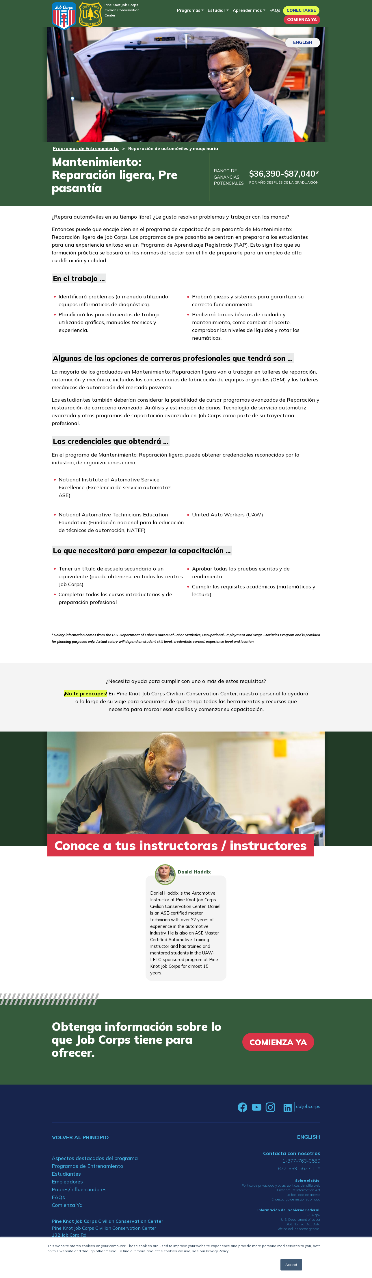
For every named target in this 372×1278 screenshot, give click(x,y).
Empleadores (67, 1181)
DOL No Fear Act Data (302, 1224)
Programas (188, 10)
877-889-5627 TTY (299, 1168)
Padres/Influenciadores (79, 1189)
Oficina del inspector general (298, 1229)
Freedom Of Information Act (298, 1190)
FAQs (274, 10)
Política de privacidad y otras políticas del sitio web (281, 1185)
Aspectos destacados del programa (95, 1158)
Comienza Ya (302, 19)
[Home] (64, 16)
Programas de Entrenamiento (86, 148)
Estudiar (216, 10)
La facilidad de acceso (303, 1194)
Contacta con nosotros (291, 1153)
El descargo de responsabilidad (295, 1199)
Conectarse (301, 10)
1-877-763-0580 (301, 1161)
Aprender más (247, 10)
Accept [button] (291, 1264)
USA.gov (313, 1215)
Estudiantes (66, 1173)
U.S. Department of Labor (300, 1219)
